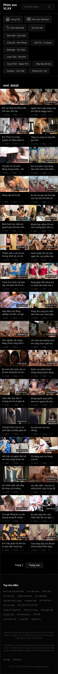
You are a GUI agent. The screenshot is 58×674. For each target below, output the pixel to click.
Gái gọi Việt (8, 614)
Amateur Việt (30, 600)
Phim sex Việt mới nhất (13, 591)
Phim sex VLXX (10, 6)
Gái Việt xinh (9, 596)
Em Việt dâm (41, 596)
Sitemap (6, 659)
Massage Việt (47, 610)
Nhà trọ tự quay (31, 610)
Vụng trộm (24, 619)
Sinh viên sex (45, 600)
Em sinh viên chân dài (28, 605)
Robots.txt (17, 659)
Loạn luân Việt (9, 619)
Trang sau (34, 565)
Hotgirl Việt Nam (25, 596)
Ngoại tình (36, 619)
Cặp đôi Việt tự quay (12, 600)
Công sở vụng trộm (12, 610)
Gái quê (36, 614)
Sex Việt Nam (33, 591)
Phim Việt (46, 591)
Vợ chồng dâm (23, 614)
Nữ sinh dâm (9, 605)
